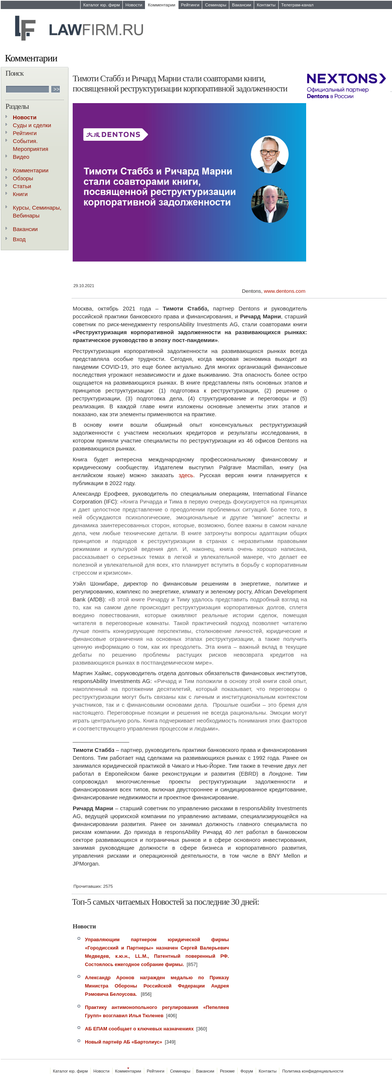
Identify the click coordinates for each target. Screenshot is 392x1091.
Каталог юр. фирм (101, 5)
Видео (21, 157)
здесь (185, 475)
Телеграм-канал (297, 5)
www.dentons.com (284, 291)
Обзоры (23, 178)
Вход (19, 239)
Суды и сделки (32, 125)
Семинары (215, 5)
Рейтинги (190, 5)
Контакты (266, 5)
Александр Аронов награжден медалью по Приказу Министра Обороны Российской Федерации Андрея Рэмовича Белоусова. (157, 986)
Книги (20, 194)
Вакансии (241, 5)
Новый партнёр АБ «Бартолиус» (123, 1042)
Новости (133, 5)
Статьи (22, 186)
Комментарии (161, 5)
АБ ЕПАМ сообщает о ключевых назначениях (139, 1029)
